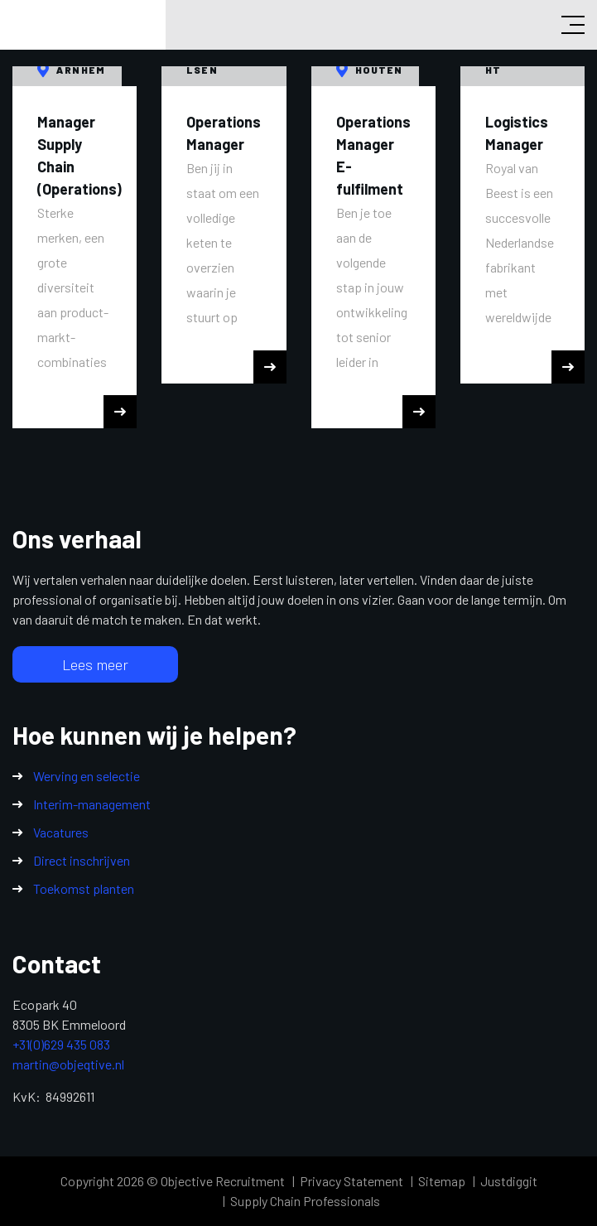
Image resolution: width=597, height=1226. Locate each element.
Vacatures (61, 832)
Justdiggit (508, 1181)
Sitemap (441, 1181)
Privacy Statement (351, 1181)
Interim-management (92, 804)
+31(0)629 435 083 (61, 1044)
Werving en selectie (86, 776)
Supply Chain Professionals (305, 1201)
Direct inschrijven (81, 860)
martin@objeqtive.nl (68, 1064)
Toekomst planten (83, 888)
